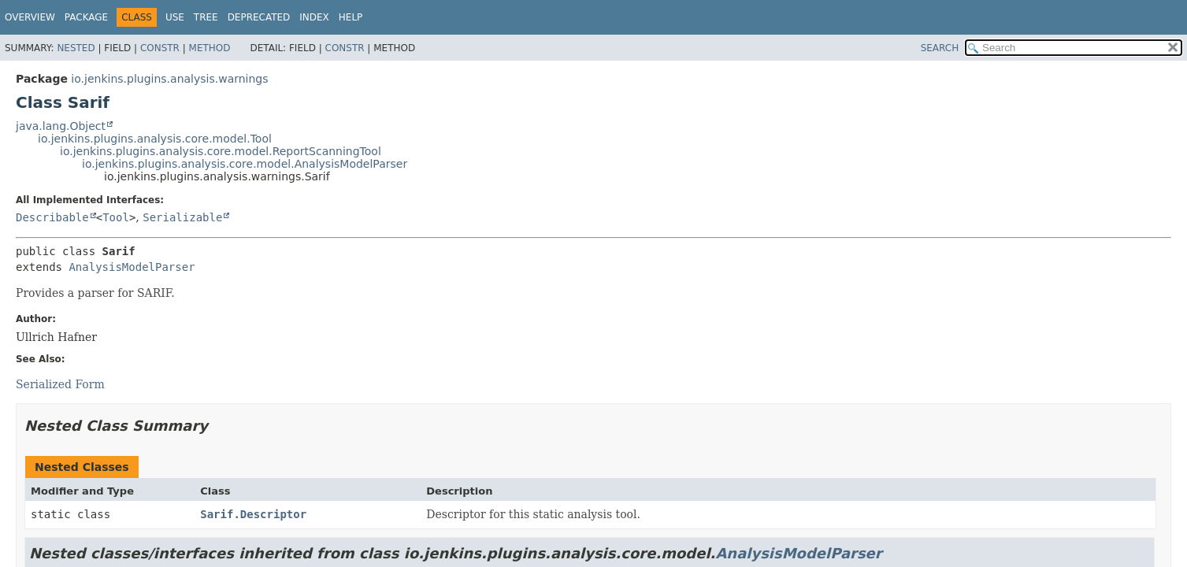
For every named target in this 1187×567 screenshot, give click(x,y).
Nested (76, 48)
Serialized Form (60, 384)
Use (174, 17)
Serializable (182, 217)
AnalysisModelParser (132, 267)
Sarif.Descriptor (253, 514)
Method (210, 48)
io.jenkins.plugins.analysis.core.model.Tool (155, 138)
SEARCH (940, 48)
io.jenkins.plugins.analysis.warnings (169, 78)
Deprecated (259, 17)
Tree (206, 17)
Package (86, 17)
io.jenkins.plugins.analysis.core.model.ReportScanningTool (220, 151)
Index (314, 17)
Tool (115, 217)
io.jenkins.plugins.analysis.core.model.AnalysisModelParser (244, 164)
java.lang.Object (61, 126)
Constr (160, 48)
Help (351, 17)
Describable (52, 217)
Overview (30, 17)
